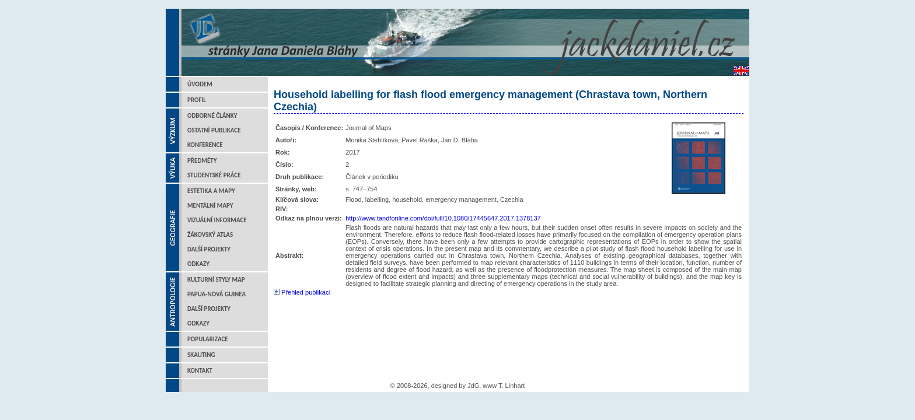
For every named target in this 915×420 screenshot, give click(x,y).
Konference (205, 145)
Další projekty (209, 249)
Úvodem (199, 84)
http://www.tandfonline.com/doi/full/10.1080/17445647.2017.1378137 (443, 218)
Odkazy (198, 264)
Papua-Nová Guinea (216, 294)
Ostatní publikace (214, 130)
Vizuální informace (217, 220)
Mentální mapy (210, 205)
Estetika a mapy (211, 191)
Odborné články (212, 116)
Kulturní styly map (216, 280)
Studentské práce (214, 175)
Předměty (202, 160)
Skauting (201, 355)
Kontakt (199, 370)
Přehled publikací (302, 292)
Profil (196, 100)
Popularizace (207, 339)
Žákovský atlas (210, 235)
